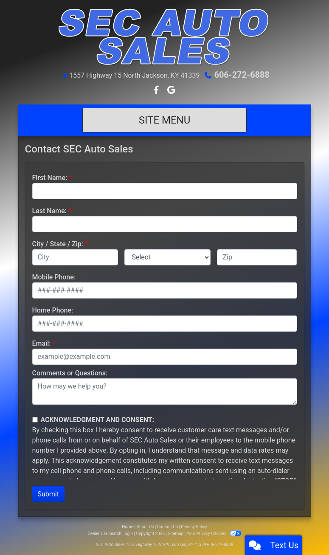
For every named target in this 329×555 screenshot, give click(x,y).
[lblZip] (257, 257)
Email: (41, 343)
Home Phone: (52, 310)
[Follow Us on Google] (171, 91)
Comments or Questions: (70, 373)
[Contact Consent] (35, 420)
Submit (48, 494)
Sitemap (175, 533)
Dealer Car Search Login (110, 533)
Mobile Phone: (54, 277)
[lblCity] (75, 257)
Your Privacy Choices (214, 533)
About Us (145, 526)
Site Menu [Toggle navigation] (165, 120)
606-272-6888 (242, 75)
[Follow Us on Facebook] (157, 91)
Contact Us (167, 526)
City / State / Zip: (58, 244)
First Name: (49, 178)
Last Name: (49, 211)
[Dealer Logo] (164, 36)
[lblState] (167, 257)
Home (127, 526)
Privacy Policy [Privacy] (194, 526)
